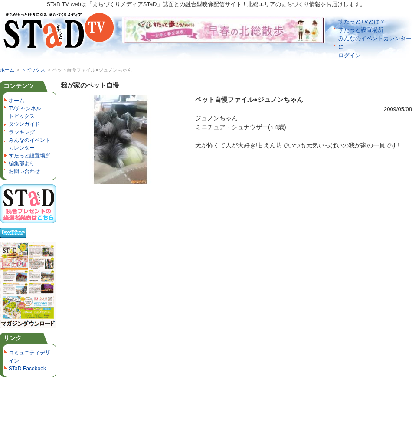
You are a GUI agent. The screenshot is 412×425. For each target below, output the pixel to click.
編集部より (22, 163)
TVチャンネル (25, 108)
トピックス (33, 69)
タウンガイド (24, 124)
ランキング (22, 132)
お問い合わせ (24, 171)
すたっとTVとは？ (361, 21)
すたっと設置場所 (360, 29)
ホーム (7, 69)
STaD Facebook (27, 369)
